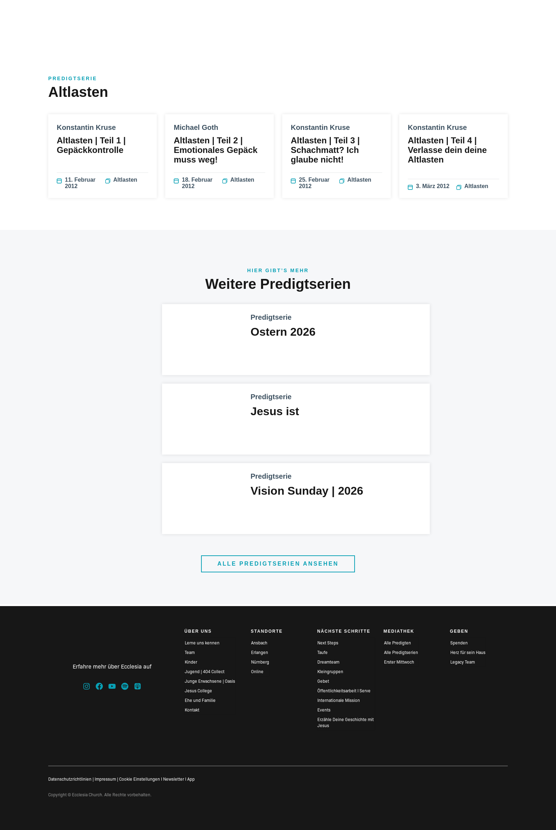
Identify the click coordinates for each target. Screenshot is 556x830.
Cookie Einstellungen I (140, 779)
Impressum (105, 779)
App (191, 779)
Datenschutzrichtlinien (69, 779)
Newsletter (173, 779)
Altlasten (121, 182)
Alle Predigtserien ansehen (278, 565)
